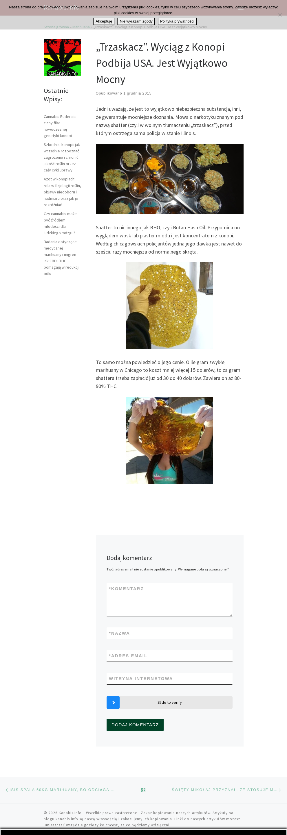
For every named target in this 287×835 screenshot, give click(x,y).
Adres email (128, 655)
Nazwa (119, 633)
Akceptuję (104, 21)
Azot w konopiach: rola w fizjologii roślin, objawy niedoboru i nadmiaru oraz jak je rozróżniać (62, 191)
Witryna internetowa (141, 678)
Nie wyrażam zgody (136, 21)
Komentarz (126, 588)
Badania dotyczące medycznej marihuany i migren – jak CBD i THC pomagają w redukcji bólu (61, 257)
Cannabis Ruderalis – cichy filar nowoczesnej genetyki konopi (61, 126)
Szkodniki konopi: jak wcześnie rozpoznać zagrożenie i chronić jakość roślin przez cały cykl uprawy (62, 157)
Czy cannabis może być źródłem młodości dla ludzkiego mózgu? (60, 223)
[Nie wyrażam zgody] (280, 15)
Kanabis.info (70, 812)
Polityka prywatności (177, 21)
